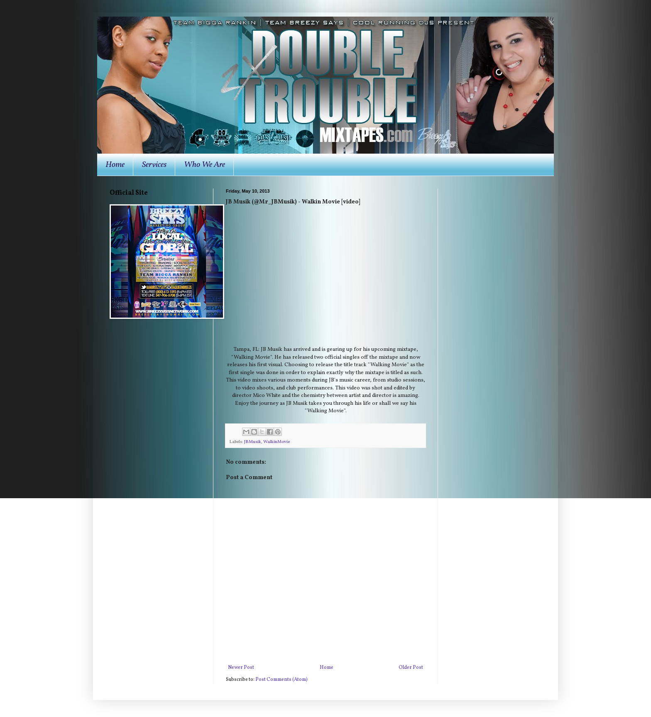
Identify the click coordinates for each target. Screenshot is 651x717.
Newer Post (241, 667)
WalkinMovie (276, 442)
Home (115, 165)
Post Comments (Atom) (281, 679)
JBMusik (252, 442)
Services (154, 165)
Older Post (411, 667)
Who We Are (204, 165)
